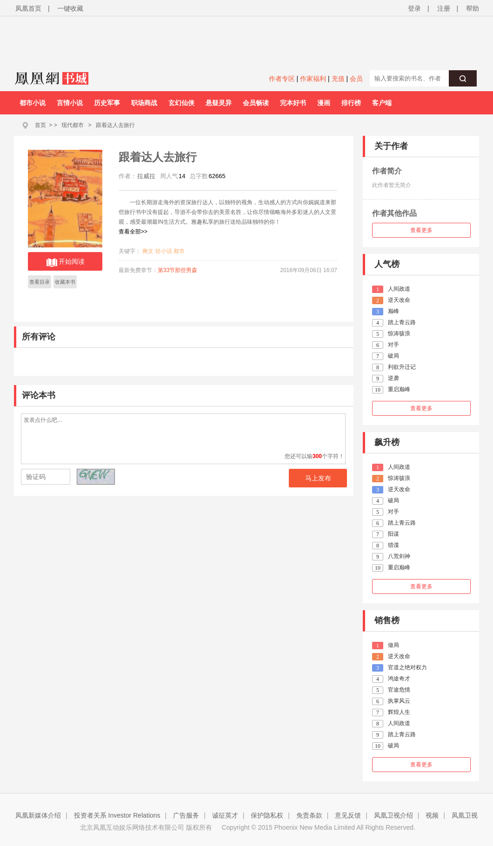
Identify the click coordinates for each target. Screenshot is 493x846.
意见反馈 (348, 815)
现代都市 (72, 125)
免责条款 (309, 815)
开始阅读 (65, 262)
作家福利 (313, 78)
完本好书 (293, 103)
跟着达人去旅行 (115, 125)
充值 (338, 78)
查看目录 (39, 282)
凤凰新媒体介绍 (38, 815)
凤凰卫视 (465, 815)
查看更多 (421, 230)
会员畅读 (256, 103)
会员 (356, 78)
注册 (443, 8)
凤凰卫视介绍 (393, 815)
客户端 (382, 103)
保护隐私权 (267, 815)
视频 (432, 815)
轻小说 (163, 251)
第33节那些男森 (177, 270)
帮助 (472, 8)
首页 (40, 125)
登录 (414, 8)
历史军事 (107, 103)
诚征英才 (225, 815)
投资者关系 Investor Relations (117, 815)
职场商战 (144, 103)
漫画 (323, 103)
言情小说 (70, 103)
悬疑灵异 (219, 103)
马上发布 (318, 478)
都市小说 (33, 103)
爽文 (147, 251)
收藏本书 (65, 282)
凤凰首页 (28, 8)
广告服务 (186, 815)
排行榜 (351, 103)
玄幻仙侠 (181, 103)
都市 (179, 251)
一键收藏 (70, 8)
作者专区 (282, 78)
